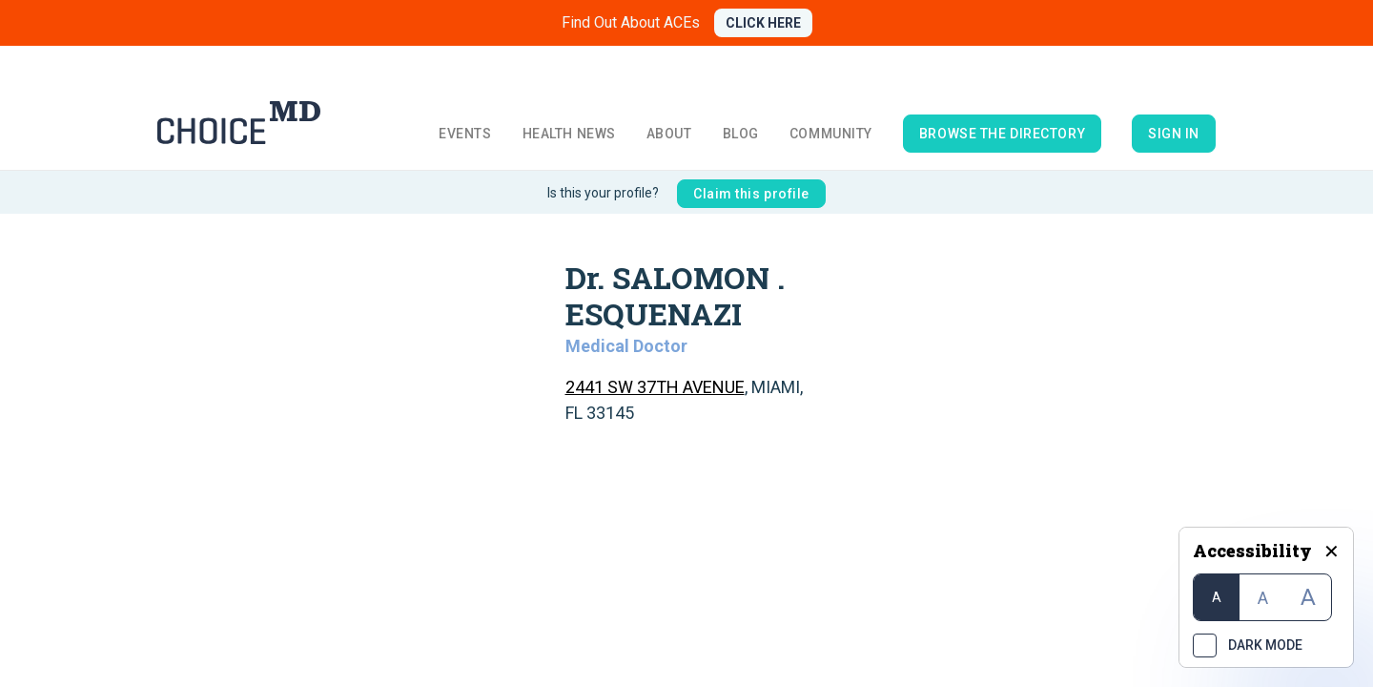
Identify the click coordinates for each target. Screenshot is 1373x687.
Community (830, 133)
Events (465, 133)
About (669, 133)
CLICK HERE (763, 23)
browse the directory (1002, 133)
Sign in (1173, 133)
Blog (741, 133)
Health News (569, 133)
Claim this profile (751, 193)
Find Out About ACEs (631, 22)
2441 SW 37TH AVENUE (655, 387)
